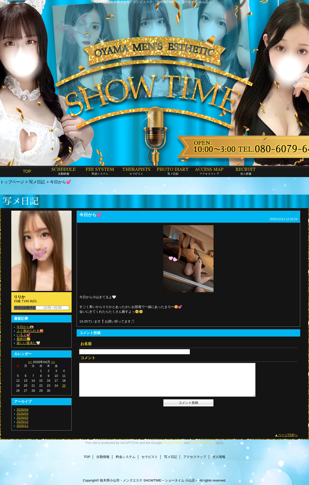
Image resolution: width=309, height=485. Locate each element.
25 (64, 385)
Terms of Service (202, 443)
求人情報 (218, 457)
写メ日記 (37, 182)
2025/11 (22, 426)
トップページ (12, 182)
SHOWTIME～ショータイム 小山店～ (170, 480)
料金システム (125, 457)
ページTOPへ (288, 435)
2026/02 (22, 418)
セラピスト (149, 457)
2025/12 (22, 422)
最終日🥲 (23, 339)
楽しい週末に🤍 (28, 343)
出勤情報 (103, 457)
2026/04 (22, 410)
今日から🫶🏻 (25, 327)
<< (30, 362)
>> (53, 362)
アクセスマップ (194, 457)
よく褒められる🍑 (30, 331)
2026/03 (22, 414)
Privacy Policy (173, 443)
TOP (27, 171)
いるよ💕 (23, 335)
